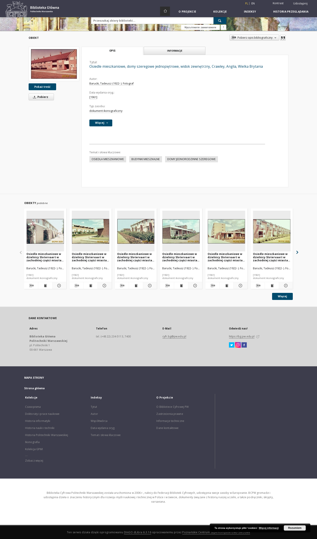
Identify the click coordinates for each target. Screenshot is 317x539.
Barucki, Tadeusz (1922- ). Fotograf (111, 83)
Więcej (282, 296)
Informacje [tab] (174, 50)
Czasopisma (33, 407)
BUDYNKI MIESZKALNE (145, 159)
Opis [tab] (112, 50)
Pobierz (39, 96)
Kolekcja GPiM (34, 449)
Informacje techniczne (170, 421)
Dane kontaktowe (167, 428)
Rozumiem (295, 528)
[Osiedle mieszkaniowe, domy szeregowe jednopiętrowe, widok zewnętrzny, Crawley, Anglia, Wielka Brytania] (54, 64)
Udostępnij (300, 3)
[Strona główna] (165, 11)
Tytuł (94, 407)
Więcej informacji (269, 528)
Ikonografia (32, 442)
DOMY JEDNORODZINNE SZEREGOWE (191, 159)
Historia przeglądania (290, 11)
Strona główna (34, 388)
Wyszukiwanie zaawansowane (200, 27)
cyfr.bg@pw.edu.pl (174, 336)
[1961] (93, 97)
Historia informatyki (37, 421)
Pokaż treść (42, 87)
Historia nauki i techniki (39, 428)
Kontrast (278, 3)
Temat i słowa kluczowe (106, 435)
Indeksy (250, 11)
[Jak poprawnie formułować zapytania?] (223, 27)
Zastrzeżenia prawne (169, 414)
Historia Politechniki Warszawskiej (46, 435)
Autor (94, 414)
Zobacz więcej (34, 460)
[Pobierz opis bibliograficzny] (31, 285)
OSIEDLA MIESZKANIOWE (108, 159)
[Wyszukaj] (220, 20)
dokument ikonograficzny (105, 111)
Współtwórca (99, 421)
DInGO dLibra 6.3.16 (137, 532)
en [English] (253, 3)
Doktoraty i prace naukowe (42, 414)
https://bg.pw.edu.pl (241, 336)
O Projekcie (187, 11)
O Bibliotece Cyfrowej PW (172, 407)
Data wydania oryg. (103, 428)
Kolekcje (220, 11)
